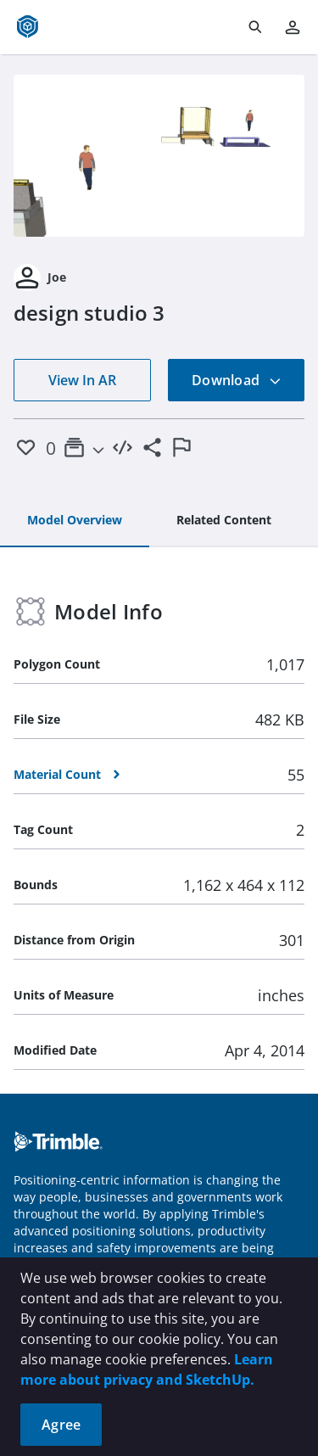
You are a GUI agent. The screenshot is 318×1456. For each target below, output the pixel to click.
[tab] (74, 521)
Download (237, 380)
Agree (61, 1424)
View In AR (82, 380)
